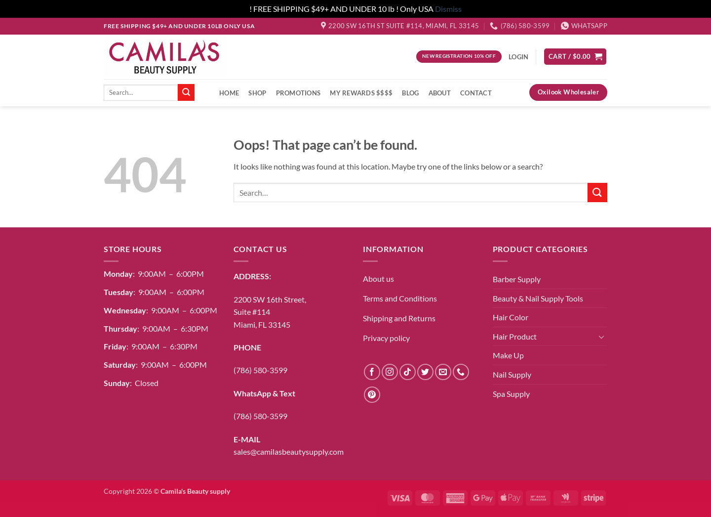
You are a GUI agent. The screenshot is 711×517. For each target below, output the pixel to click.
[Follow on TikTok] (407, 372)
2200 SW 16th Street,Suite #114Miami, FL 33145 (270, 312)
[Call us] (461, 372)
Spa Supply (511, 393)
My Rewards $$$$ (361, 93)
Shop (257, 93)
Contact (476, 93)
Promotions (298, 93)
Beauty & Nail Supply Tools (538, 298)
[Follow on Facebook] (372, 372)
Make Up (508, 355)
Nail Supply (512, 374)
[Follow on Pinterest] (372, 395)
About (440, 93)
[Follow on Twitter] (425, 372)
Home (229, 93)
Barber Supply (517, 279)
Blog (410, 93)
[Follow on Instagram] (390, 372)
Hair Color (510, 317)
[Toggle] (601, 337)
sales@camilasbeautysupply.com (289, 451)
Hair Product (515, 336)
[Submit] (186, 92)
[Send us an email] (443, 372)
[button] (575, 56)
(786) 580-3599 (260, 370)
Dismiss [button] (448, 8)
